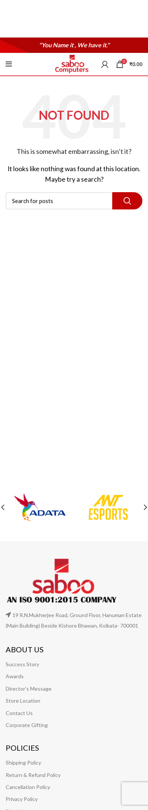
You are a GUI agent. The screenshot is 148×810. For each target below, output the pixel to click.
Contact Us (19, 713)
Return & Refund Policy (33, 775)
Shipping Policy (23, 762)
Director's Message (29, 688)
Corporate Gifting (27, 725)
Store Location (23, 700)
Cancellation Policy (28, 787)
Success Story (22, 664)
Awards (15, 676)
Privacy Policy (22, 799)
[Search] (74, 200)
